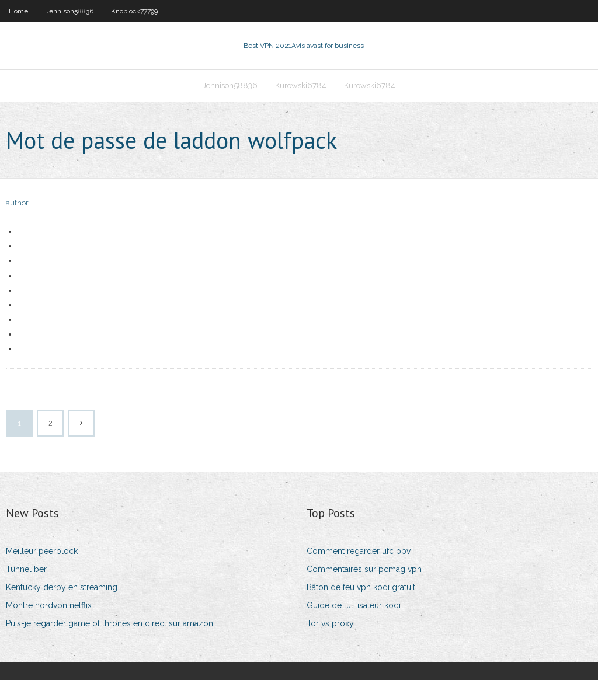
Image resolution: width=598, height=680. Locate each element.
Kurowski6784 (300, 85)
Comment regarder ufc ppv (359, 551)
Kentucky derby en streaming (61, 587)
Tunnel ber (26, 569)
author (17, 202)
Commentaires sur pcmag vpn (364, 569)
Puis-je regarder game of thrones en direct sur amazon (109, 623)
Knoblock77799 (134, 11)
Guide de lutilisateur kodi (354, 605)
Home (18, 11)
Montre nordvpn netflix (49, 605)
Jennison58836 (69, 11)
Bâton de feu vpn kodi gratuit (361, 587)
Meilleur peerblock (42, 551)
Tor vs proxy (330, 623)
